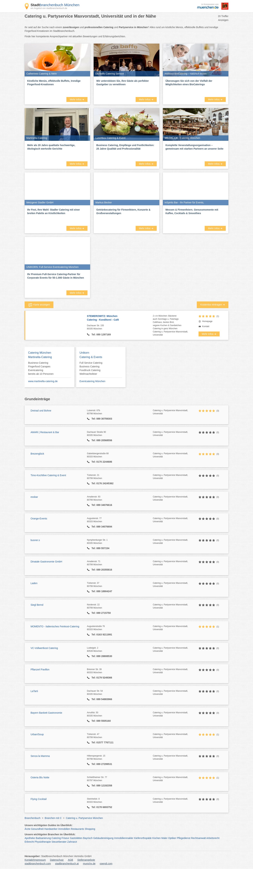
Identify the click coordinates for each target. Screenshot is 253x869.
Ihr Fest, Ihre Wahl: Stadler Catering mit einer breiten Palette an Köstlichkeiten (53, 211)
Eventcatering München (92, 381)
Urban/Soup (37, 734)
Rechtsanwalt (198, 838)
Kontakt (205, 326)
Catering (56, 838)
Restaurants (77, 829)
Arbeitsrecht (212, 838)
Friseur (65, 838)
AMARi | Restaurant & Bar (45, 432)
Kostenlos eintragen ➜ (212, 304)
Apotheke (30, 838)
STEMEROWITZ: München (120, 318)
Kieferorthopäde (143, 838)
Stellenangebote (86, 859)
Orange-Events (39, 518)
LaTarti (34, 691)
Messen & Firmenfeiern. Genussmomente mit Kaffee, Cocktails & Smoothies (192, 211)
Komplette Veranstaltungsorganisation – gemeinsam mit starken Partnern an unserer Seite (194, 147)
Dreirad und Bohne (41, 410)
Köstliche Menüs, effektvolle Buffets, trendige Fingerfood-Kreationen (53, 82)
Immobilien (64, 829)
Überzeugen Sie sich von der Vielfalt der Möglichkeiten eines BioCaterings (189, 82)
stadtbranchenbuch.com (38, 863)
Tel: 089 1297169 (101, 334)
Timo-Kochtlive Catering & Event (48, 475)
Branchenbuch (32, 818)
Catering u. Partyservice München (84, 818)
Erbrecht (29, 841)
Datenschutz (57, 859)
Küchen (156, 838)
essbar (34, 496)
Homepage (207, 321)
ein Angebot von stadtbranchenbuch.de (49, 8)
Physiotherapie (43, 841)
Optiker (172, 838)
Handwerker (50, 829)
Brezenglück (37, 453)
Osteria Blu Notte (40, 777)
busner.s (35, 540)
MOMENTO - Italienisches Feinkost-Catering (55, 626)
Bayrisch (88, 838)
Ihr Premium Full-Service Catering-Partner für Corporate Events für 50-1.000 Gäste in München (55, 276)
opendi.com (106, 863)
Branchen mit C (53, 818)
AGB (70, 859)
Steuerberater (59, 841)
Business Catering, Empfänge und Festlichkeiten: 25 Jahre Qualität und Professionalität (125, 147)
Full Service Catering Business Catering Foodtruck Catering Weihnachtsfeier (91, 368)
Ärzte (27, 829)
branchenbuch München (55, 5)
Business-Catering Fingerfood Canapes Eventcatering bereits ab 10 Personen (41, 368)
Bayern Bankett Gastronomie (46, 712)
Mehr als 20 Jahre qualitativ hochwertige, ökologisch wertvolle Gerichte (51, 147)
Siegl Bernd (37, 604)
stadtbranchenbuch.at (67, 863)
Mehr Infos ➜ (77, 99)
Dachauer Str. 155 (120, 327)
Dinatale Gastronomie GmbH (46, 561)
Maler (164, 838)
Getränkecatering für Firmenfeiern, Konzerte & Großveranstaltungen (123, 211)
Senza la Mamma (40, 756)
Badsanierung (43, 838)
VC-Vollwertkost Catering (44, 648)
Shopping (90, 829)
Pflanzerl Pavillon (40, 669)
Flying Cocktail (39, 799)
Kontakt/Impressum (35, 859)
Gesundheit (37, 829)
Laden (34, 583)
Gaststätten (76, 838)
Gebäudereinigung (103, 838)
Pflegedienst (183, 838)
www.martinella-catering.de (43, 381)
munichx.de (89, 863)
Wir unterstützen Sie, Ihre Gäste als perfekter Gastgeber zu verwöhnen (122, 82)
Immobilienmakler (124, 838)
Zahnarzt (72, 841)
